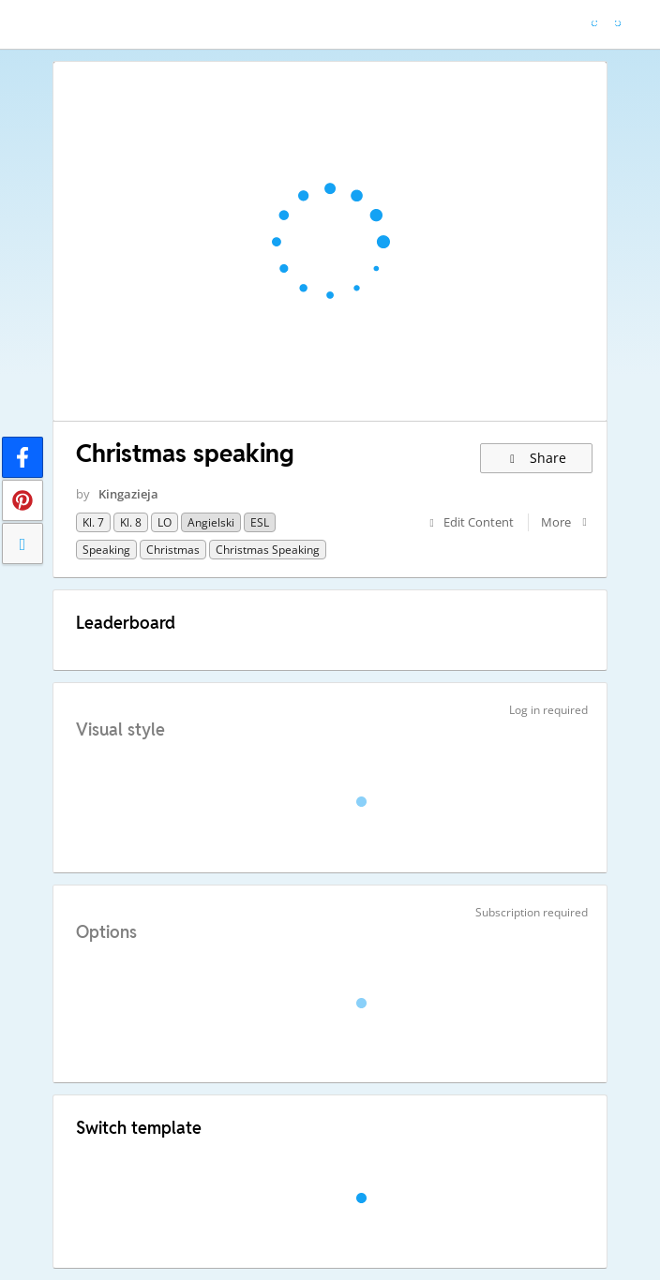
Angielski (211, 522)
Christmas (173, 550)
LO (165, 522)
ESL (259, 522)
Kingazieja (128, 493)
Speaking (106, 550)
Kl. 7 (93, 522)
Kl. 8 (131, 522)
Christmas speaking (268, 550)
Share (536, 458)
